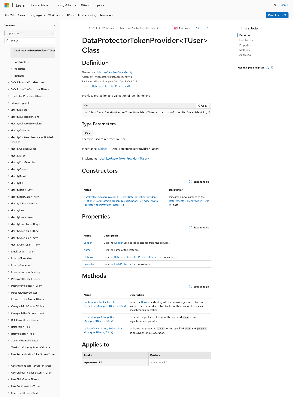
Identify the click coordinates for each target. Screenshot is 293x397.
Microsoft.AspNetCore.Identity (137, 28)
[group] (146, 113)
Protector (89, 264)
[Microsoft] (7, 5)
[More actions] (207, 28)
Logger (88, 242)
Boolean (145, 302)
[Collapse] (54, 25)
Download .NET (277, 15)
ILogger (118, 242)
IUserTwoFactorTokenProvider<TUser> (124, 158)
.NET (94, 28)
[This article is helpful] (267, 67)
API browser (109, 28)
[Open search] (275, 5)
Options (88, 257)
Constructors (246, 40)
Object (102, 149)
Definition (245, 35)
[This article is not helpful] (272, 67)
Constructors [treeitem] (21, 62)
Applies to (245, 54)
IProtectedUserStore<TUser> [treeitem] (27, 299)
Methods (244, 50)
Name (87, 250)
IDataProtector (122, 264)
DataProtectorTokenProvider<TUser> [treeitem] (34, 53)
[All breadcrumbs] (85, 28)
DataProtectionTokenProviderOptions (135, 257)
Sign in (284, 5)
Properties (245, 45)
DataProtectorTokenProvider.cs (110, 86)
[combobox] (30, 33)
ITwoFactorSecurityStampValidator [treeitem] (30, 347)
